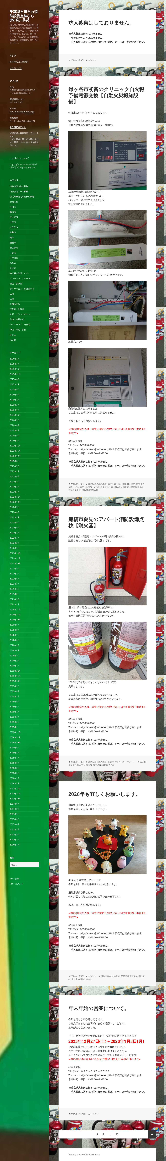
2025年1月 (15, 409)
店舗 (12, 298)
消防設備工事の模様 (19, 191)
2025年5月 (15, 394)
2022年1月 (15, 548)
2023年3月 (15, 481)
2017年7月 (15, 814)
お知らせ (14, 201)
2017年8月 (15, 809)
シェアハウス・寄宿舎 (20, 324)
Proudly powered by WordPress (84, 1154)
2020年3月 (15, 655)
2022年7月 (15, 517)
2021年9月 (15, 568)
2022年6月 (15, 522)
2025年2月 (15, 404)
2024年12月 (15, 415)
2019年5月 (15, 706)
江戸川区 (14, 258)
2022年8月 (15, 512)
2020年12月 (15, 609)
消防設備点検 (74, 490)
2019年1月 (15, 727)
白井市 (13, 232)
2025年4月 (15, 399)
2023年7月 (15, 466)
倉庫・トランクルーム (20, 314)
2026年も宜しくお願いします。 (104, 793)
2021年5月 (15, 583)
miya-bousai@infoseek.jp (22, 111)
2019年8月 (15, 691)
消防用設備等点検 (90, 490)
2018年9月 (15, 747)
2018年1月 (15, 783)
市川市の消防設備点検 (133, 487)
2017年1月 (15, 839)
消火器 (143, 762)
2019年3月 (15, 716)
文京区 (13, 268)
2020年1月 (15, 665)
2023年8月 (15, 461)
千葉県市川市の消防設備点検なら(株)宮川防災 (24, 15)
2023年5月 (15, 471)
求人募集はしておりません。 (101, 22)
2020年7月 (15, 635)
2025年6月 (15, 389)
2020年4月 (15, 650)
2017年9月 (15, 803)
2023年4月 (15, 476)
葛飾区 (13, 263)
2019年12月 (15, 670)
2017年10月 (15, 798)
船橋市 (13, 212)
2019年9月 (15, 686)
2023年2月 (15, 486)
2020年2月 (15, 660)
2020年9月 (15, 624)
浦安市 (13, 242)
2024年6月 (15, 430)
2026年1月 (15, 363)
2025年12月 (15, 369)
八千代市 (14, 227)
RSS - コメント (16, 883)
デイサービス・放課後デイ (22, 288)
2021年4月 (15, 589)
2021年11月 (15, 558)
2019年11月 (15, 676)
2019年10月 (15, 681)
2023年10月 (15, 456)
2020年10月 (15, 619)
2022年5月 (15, 527)
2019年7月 (15, 696)
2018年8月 (15, 752)
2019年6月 (15, 701)
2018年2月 (15, 778)
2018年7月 (15, 757)
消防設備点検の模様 (19, 186)
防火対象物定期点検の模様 (22, 196)
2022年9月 (15, 507)
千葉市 (13, 252)
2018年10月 (15, 742)
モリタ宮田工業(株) (19, 61)
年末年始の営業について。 (98, 1008)
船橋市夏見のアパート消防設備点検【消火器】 (106, 522)
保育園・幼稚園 (17, 309)
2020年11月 (15, 614)
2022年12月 (15, 496)
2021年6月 (15, 578)
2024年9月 (15, 420)
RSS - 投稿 (14, 878)
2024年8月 (15, 425)
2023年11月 (15, 450)
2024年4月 (15, 435)
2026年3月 (15, 358)
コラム (13, 334)
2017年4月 (15, 824)
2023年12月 (15, 445)
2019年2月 (15, 722)
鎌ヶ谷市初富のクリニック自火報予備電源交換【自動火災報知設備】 (106, 95)
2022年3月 (15, 537)
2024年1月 (15, 440)
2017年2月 (15, 834)
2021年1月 (15, 604)
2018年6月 (15, 762)
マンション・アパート (20, 278)
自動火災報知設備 (104, 487)
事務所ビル (15, 304)
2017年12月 (15, 788)
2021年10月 (15, 563)
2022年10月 (15, 502)
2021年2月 (15, 599)
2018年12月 (15, 732)
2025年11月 (15, 374)
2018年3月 (15, 773)
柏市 (12, 237)
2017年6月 (15, 819)
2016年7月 (15, 844)
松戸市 (13, 222)
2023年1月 (15, 491)
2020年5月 (15, 645)
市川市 (13, 206)
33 (116, 1134)
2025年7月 (15, 384)
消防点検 (118, 487)
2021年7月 (15, 573)
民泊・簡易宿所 (17, 319)
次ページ (152, 1134)
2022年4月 (15, 532)
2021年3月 (15, 594)
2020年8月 (15, 629)
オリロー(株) (16, 68)
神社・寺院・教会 (18, 329)
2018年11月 (15, 737)
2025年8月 (15, 379)
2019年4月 (15, 711)
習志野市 (14, 247)
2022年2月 (15, 542)
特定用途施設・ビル (19, 273)
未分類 (13, 339)
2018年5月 (15, 768)
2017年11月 (15, 793)
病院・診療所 (16, 283)
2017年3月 (15, 829)
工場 (12, 293)
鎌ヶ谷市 (14, 217)
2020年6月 (15, 640)
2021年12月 (15, 553)
